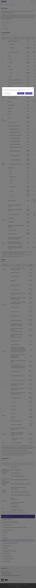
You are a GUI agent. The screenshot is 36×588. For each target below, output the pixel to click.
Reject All (20, 93)
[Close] (32, 88)
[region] (18, 91)
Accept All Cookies (29, 93)
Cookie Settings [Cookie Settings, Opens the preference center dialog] (7, 93)
